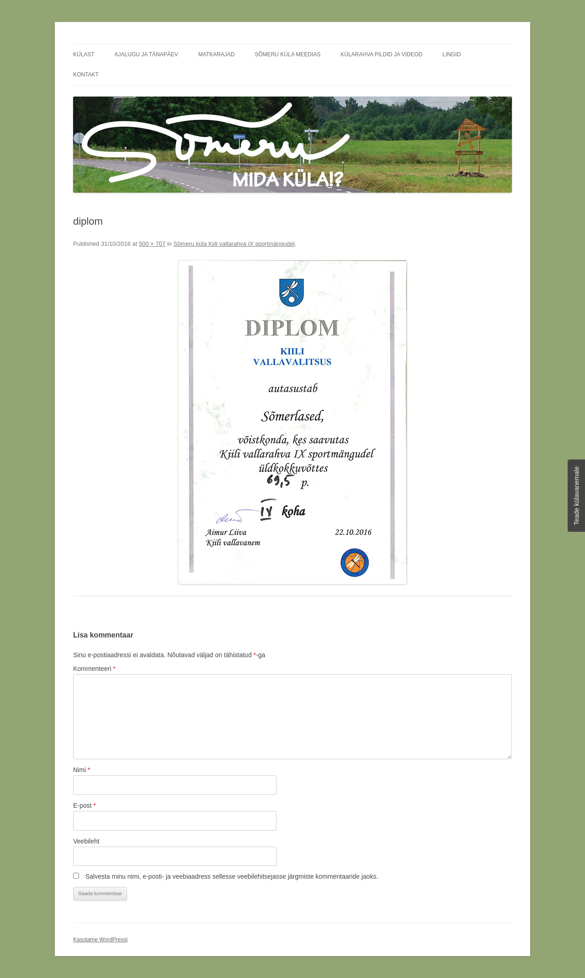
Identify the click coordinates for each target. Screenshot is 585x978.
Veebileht (86, 841)
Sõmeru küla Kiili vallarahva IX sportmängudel (233, 243)
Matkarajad (216, 54)
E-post (84, 805)
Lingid (451, 54)
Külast (84, 54)
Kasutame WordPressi (100, 939)
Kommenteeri (94, 668)
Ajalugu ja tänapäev (146, 54)
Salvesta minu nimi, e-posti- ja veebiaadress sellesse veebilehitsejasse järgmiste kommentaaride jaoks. (231, 876)
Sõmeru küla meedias (287, 54)
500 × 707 (152, 243)
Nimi (81, 769)
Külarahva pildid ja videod (381, 54)
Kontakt (86, 74)
